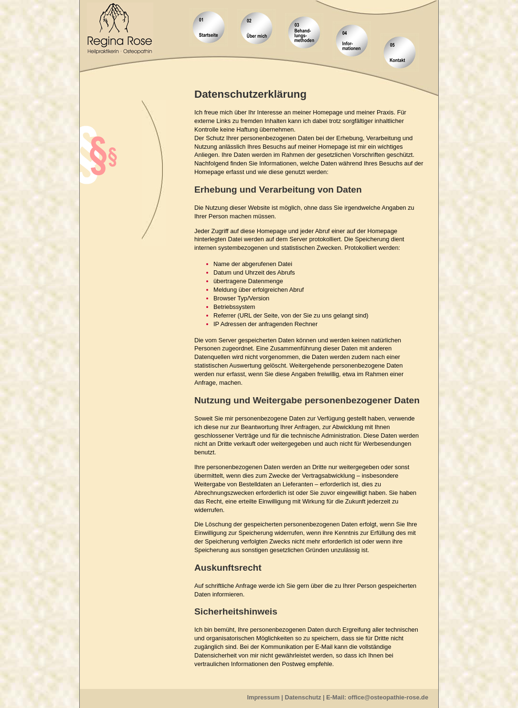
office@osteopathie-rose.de (388, 697)
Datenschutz (303, 697)
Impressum (263, 697)
